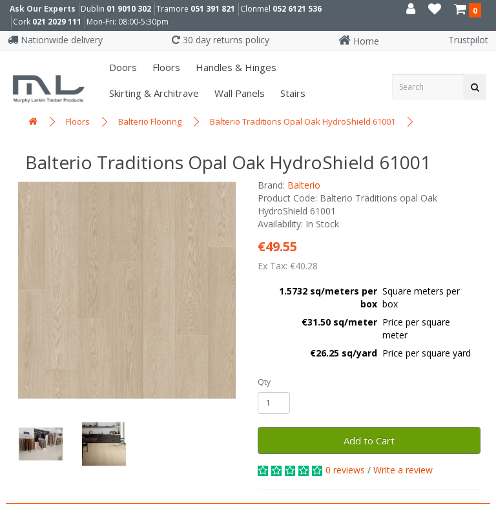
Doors (122, 67)
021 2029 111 (56, 21)
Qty (264, 382)
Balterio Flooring (149, 121)
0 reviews (345, 470)
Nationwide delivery (55, 40)
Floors (165, 67)
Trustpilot (468, 40)
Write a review (403, 470)
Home (358, 41)
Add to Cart (369, 440)
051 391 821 (213, 8)
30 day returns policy (220, 40)
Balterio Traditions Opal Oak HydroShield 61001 (302, 121)
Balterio (303, 185)
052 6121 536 (297, 8)
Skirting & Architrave (153, 93)
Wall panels (238, 93)
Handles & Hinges (234, 67)
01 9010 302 (129, 8)
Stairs (291, 93)
